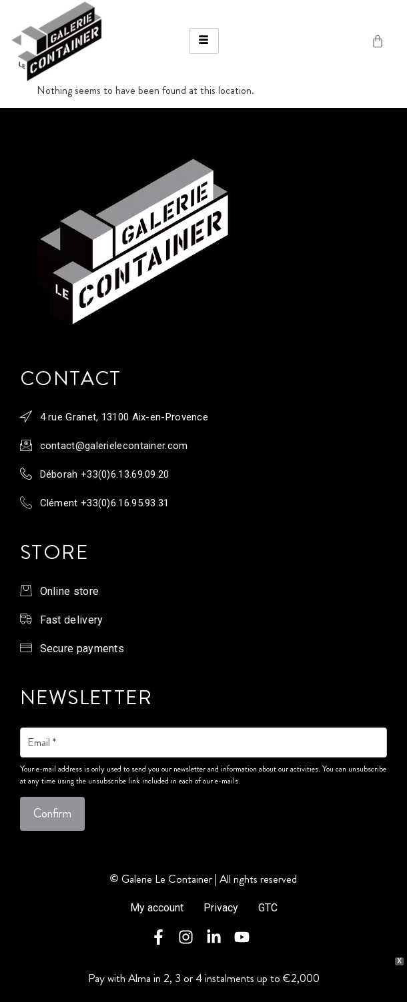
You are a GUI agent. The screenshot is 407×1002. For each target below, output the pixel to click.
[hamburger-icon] (204, 41)
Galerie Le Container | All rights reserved (209, 879)
